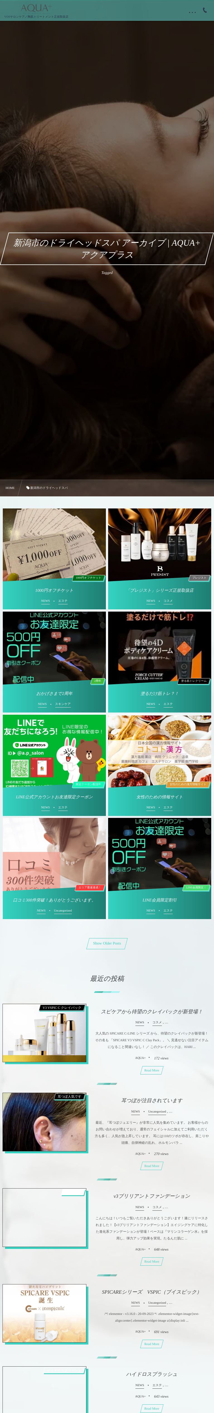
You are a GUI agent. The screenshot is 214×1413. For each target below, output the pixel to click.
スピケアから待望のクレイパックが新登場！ (152, 1011)
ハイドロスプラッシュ (151, 1374)
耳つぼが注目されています (152, 1100)
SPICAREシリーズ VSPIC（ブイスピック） (152, 1292)
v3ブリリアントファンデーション (152, 1196)
